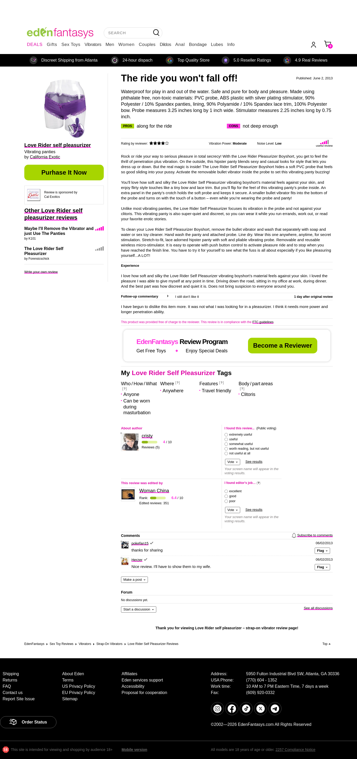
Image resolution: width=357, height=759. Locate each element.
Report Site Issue (19, 699)
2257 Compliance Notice (295, 750)
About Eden (73, 674)
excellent (235, 491)
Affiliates (129, 674)
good (232, 496)
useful (233, 439)
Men (110, 44)
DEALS (35, 44)
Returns (10, 680)
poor (232, 501)
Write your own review (41, 272)
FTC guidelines (263, 322)
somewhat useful (241, 444)
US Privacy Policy (78, 686)
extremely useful (240, 434)
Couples (147, 44)
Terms (68, 680)
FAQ (7, 686)
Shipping (11, 674)
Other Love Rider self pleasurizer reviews (53, 214)
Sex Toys (70, 44)
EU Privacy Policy (78, 692)
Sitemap (70, 699)
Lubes (217, 44)
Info (230, 44)
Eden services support (142, 680)
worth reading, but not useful (249, 448)
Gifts (52, 44)
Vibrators (93, 44)
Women (126, 44)
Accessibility (133, 686)
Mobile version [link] (134, 750)
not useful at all (239, 453)
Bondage (198, 44)
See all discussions (318, 608)
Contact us (12, 692)
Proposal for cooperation (144, 692)
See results (253, 462)
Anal (180, 44)
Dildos (165, 44)
